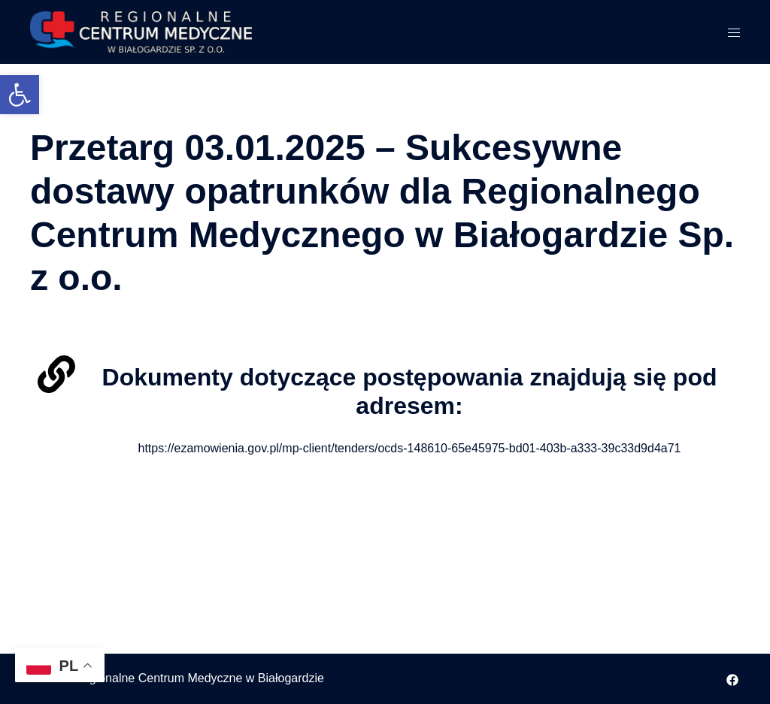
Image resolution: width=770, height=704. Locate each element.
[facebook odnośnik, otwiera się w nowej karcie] (732, 678)
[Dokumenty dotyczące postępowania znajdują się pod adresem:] (56, 374)
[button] (19, 94)
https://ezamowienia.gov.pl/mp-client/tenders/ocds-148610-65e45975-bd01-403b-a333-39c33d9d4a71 (409, 448)
